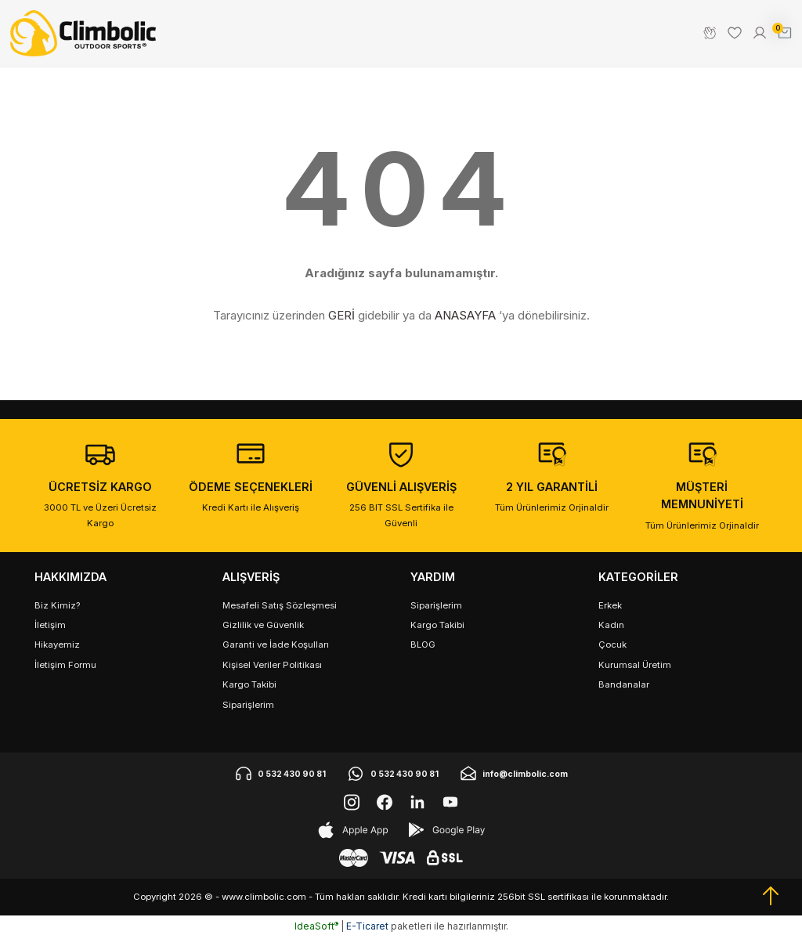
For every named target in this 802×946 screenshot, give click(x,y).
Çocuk (612, 653)
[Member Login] (755, 37)
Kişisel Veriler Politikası (272, 673)
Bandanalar (623, 693)
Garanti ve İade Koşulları (275, 653)
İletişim (50, 633)
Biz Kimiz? (57, 613)
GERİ (341, 323)
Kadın (611, 633)
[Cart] (780, 37)
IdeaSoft (316, 935)
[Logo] (87, 37)
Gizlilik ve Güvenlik (263, 633)
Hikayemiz (57, 653)
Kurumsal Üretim (634, 673)
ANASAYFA (465, 323)
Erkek (610, 613)
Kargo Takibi (249, 693)
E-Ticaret (367, 935)
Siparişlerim (248, 713)
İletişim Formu (65, 673)
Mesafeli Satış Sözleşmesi (279, 613)
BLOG (422, 653)
